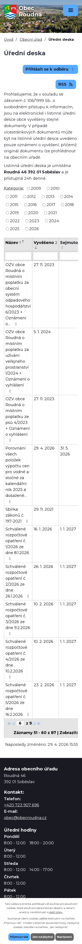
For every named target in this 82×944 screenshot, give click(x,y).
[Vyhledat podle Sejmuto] (69, 256)
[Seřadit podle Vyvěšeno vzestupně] (36, 246)
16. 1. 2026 (43, 529)
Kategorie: (14, 188)
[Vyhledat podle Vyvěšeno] (45, 256)
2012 (31, 196)
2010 (55, 188)
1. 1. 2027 (68, 529)
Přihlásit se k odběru (50, 69)
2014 (68, 196)
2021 (52, 212)
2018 (69, 204)
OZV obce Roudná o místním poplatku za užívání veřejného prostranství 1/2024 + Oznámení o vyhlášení (17, 361)
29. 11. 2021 (43, 509)
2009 (36, 188)
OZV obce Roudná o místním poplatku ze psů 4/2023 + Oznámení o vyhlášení (17, 419)
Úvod (8, 39)
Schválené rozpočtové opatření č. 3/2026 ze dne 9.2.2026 (17, 619)
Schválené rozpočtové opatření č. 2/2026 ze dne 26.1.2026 (18, 581)
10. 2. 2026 (43, 604)
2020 (33, 212)
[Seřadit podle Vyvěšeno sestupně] (36, 248)
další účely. (56, 912)
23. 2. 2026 (44, 685)
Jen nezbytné (42, 937)
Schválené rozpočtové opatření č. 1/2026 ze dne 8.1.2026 (17, 544)
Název (13, 242)
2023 (34, 220)
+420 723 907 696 (21, 805)
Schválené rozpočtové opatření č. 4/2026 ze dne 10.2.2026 (16, 659)
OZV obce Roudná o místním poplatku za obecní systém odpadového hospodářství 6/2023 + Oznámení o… (18, 294)
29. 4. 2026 (44, 448)
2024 (54, 220)
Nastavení (64, 937)
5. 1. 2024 (42, 331)
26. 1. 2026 (43, 566)
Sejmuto (69, 242)
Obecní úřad (31, 39)
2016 (32, 204)
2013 (50, 196)
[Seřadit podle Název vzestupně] (23, 241)
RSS (65, 84)
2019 (14, 212)
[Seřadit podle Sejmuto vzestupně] (62, 246)
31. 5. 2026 (65, 451)
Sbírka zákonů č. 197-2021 (17, 515)
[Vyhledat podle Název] (18, 256)
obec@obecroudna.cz (25, 817)
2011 (13, 196)
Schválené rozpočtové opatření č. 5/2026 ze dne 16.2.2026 (18, 700)
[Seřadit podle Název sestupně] (23, 242)
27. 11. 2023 (44, 264)
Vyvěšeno (45, 242)
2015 (14, 204)
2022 (15, 220)
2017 (51, 204)
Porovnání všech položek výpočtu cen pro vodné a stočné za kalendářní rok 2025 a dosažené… (17, 474)
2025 (14, 228)
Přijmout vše (19, 937)
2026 (34, 228)
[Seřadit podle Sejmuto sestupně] (62, 248)
